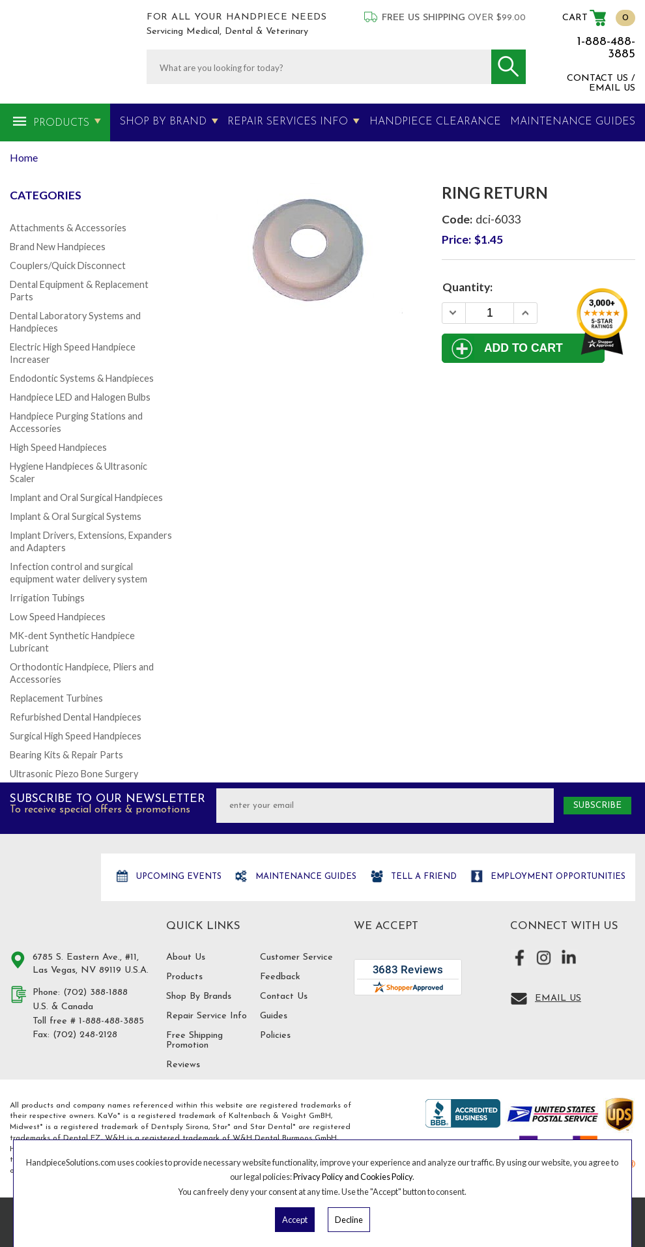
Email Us (558, 998)
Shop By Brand (163, 122)
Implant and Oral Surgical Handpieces (86, 497)
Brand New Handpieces (58, 246)
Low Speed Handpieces (58, 616)
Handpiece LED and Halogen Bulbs (80, 397)
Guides (273, 1016)
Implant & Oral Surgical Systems (75, 516)
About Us (185, 957)
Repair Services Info (287, 122)
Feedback (280, 977)
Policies (275, 1035)
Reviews (183, 1065)
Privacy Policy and (326, 1176)
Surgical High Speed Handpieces (75, 735)
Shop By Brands (198, 996)
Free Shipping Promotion (194, 1040)
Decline (349, 1219)
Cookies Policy (386, 1176)
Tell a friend (422, 876)
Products (61, 123)
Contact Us (284, 996)
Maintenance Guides (304, 876)
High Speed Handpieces (58, 447)
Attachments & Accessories (68, 227)
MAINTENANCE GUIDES (572, 122)
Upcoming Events (178, 876)
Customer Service (296, 957)
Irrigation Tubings (47, 597)
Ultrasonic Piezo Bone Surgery (74, 773)
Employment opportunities (556, 876)
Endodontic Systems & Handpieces (82, 378)
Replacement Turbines (56, 698)
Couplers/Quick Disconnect (68, 265)
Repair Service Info (206, 1016)
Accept (295, 1219)
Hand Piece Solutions (47, 891)
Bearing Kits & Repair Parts (66, 754)
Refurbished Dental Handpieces (75, 717)
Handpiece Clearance (435, 122)
